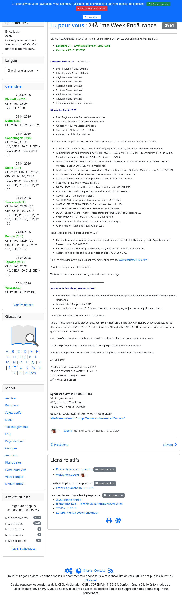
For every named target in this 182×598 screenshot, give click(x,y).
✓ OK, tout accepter (158, 4)
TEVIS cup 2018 (66, 508)
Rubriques (12, 405)
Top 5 (14, 549)
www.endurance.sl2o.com (133, 259)
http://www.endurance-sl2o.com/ (101, 418)
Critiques (11, 448)
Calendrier (14, 86)
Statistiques (27, 549)
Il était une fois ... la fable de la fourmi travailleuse (89, 504)
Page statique (14, 441)
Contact (99, 570)
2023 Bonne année (68, 500)
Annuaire (11, 455)
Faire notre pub (15, 470)
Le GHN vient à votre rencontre (77, 513)
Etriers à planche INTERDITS (75, 488)
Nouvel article (14, 484)
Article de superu (67, 475)
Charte (87, 570)
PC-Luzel (91, 580)
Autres (30, 372)
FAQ (8, 434)
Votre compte (14, 477)
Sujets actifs (13, 412)
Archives (10, 398)
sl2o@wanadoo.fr (62, 418)
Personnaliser (91, 17)
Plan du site (13, 462)
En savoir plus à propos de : (75, 469)
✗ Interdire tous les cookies (92, 8)
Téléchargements (16, 427)
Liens (8, 420)
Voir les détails (23, 305)
